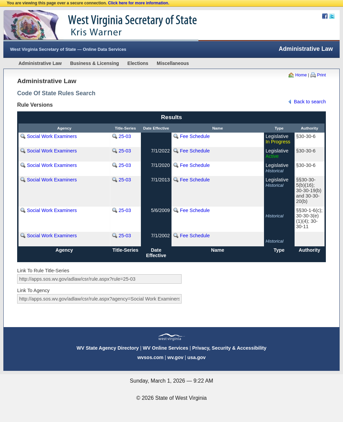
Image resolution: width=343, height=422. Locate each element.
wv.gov (175, 357)
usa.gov (196, 357)
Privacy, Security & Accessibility (229, 348)
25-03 (125, 136)
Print (321, 74)
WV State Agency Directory (108, 348)
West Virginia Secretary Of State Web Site (90, 25)
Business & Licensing (94, 63)
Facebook (325, 16)
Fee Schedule (195, 136)
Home (301, 74)
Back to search (310, 101)
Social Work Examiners (52, 136)
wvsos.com (150, 357)
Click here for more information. (138, 3)
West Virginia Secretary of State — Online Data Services (68, 49)
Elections (137, 63)
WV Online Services (165, 348)
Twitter (332, 16)
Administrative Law (40, 63)
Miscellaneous (173, 63)
